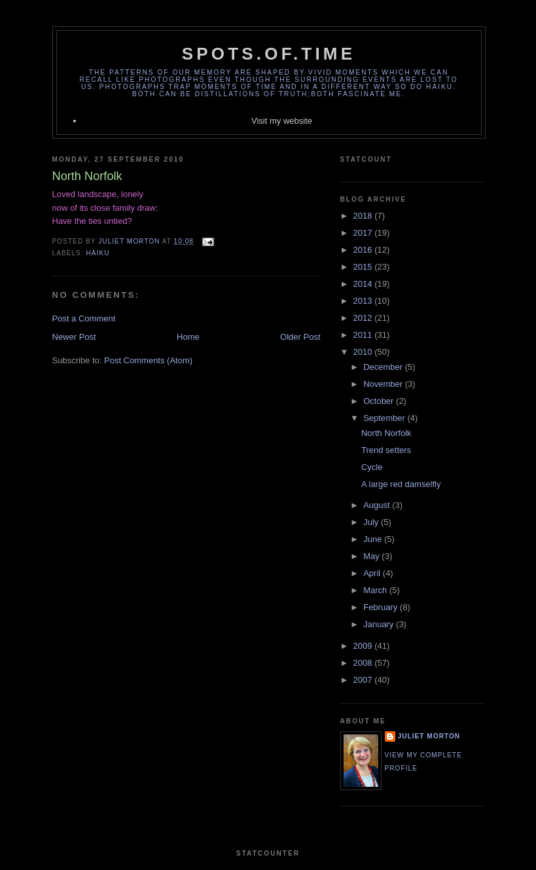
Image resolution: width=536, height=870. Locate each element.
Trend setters (386, 450)
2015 (364, 267)
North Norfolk (386, 433)
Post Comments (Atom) (148, 360)
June (373, 539)
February (381, 607)
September (385, 418)
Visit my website (281, 121)
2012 (364, 318)
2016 (364, 250)
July (372, 522)
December (384, 367)
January (379, 624)
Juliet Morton (429, 736)
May (372, 556)
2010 (364, 352)
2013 (364, 301)
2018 (364, 216)
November (384, 384)
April (373, 573)
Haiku (98, 253)
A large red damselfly (400, 484)
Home (188, 337)
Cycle (372, 467)
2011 (364, 335)
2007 (364, 680)
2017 (364, 233)
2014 (364, 284)
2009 (364, 646)
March (376, 590)
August (377, 505)
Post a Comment (84, 318)
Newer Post (74, 337)
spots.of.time (269, 53)
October (379, 401)
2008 (364, 663)
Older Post (300, 337)
